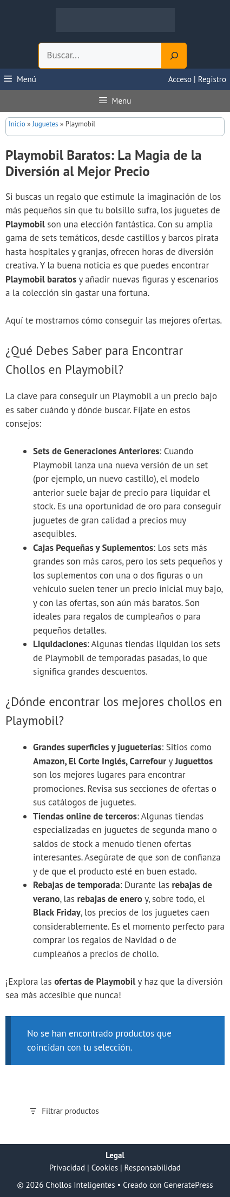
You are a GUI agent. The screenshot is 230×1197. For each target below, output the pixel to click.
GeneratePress (188, 1185)
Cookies (104, 1167)
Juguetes (45, 124)
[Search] (174, 56)
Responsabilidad (152, 1167)
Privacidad (67, 1167)
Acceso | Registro (197, 79)
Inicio (17, 124)
